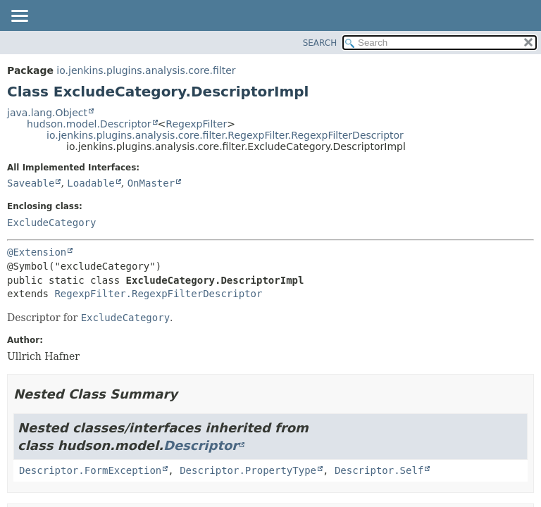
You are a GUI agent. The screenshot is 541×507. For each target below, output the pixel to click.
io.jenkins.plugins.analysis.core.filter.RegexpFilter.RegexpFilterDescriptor (225, 135)
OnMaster (151, 183)
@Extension (36, 252)
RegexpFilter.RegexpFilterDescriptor (158, 293)
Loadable (90, 183)
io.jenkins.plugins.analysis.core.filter (145, 70)
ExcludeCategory (51, 222)
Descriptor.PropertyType (248, 470)
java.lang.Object (47, 112)
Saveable (30, 183)
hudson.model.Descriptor (89, 124)
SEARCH (320, 43)
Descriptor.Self (379, 470)
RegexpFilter (196, 124)
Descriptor (200, 445)
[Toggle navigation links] (19, 17)
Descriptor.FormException (90, 470)
